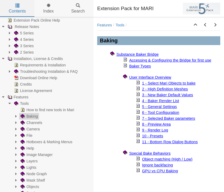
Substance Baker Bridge (137, 54)
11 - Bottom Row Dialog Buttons (170, 142)
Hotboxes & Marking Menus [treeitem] (45, 142)
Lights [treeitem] (27, 167)
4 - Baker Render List (160, 101)
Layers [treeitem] (28, 161)
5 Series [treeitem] (23, 33)
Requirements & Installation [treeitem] (39, 65)
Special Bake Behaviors (150, 153)
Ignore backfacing (157, 165)
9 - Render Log (155, 130)
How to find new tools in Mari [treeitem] (46, 110)
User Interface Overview (150, 77)
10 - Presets (152, 136)
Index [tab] (48, 8)
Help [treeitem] (26, 148)
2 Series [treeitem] (23, 52)
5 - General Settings (159, 107)
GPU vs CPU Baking (160, 171)
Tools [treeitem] (21, 103)
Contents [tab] (17, 8)
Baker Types (140, 66)
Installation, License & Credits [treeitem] (35, 58)
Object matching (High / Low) (167, 159)
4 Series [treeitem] (23, 39)
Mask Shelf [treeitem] (32, 180)
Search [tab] (78, 8)
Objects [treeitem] (29, 186)
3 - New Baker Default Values (167, 95)
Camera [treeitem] (29, 129)
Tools (120, 25)
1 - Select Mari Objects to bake (168, 83)
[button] (195, 25)
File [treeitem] (26, 135)
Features (104, 25)
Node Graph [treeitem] (33, 174)
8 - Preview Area (156, 124)
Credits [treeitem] (22, 84)
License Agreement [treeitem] (32, 90)
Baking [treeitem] (28, 116)
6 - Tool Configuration (160, 112)
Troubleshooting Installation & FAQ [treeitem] (45, 71)
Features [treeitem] (17, 97)
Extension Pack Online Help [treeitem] (33, 20)
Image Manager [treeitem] (36, 154)
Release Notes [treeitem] (23, 26)
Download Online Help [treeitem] (35, 78)
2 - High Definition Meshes (165, 89)
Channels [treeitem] (30, 122)
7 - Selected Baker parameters (168, 118)
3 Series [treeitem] (23, 46)
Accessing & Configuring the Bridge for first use (170, 60)
